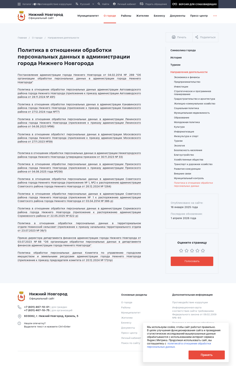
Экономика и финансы (187, 77)
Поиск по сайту (130, 343)
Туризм (175, 64)
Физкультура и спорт (186, 136)
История (176, 57)
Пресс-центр (129, 332)
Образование (181, 117)
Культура (179, 127)
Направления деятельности (63, 37)
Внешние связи (182, 173)
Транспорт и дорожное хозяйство (193, 164)
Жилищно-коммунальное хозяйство (194, 103)
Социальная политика (186, 108)
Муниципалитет (131, 312)
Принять (207, 355)
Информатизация (184, 131)
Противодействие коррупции (53, 4)
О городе (37, 37)
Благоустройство (184, 155)
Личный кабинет (131, 338)
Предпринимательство (187, 82)
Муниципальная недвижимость (192, 113)
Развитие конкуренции (187, 169)
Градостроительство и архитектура (194, 99)
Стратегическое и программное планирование (192, 93)
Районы (126, 307)
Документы (128, 327)
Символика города (183, 50)
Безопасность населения (188, 150)
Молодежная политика (187, 122)
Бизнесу (126, 322)
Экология (179, 145)
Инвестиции (181, 86)
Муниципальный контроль (189, 178)
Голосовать (192, 261)
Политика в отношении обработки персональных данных (193, 184)
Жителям (127, 317)
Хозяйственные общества (188, 159)
